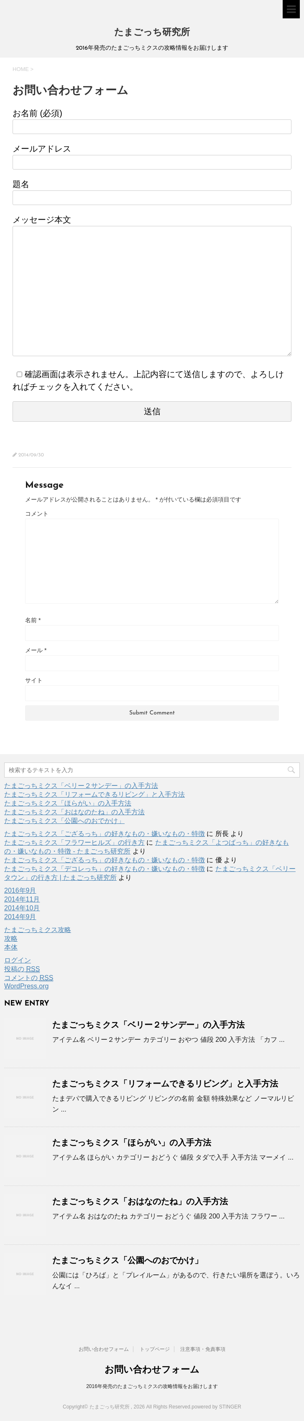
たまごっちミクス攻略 (37, 929)
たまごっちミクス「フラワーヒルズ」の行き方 (74, 842)
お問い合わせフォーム (104, 1349)
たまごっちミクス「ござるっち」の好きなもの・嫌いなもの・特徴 (104, 833)
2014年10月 (22, 908)
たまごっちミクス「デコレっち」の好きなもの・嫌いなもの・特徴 (104, 868)
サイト (34, 680)
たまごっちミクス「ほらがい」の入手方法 (67, 803)
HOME (21, 69)
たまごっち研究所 (152, 33)
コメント (37, 513)
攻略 (11, 938)
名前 (33, 620)
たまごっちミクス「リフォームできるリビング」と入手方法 (94, 794)
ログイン (17, 960)
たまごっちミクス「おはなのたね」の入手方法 (74, 812)
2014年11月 (22, 899)
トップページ (155, 1349)
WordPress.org (26, 986)
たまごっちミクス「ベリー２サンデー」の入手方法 (81, 785)
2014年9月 (20, 916)
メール (35, 650)
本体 (11, 947)
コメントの (28, 978)
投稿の (22, 969)
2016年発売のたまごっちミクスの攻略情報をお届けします (152, 1386)
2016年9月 (20, 890)
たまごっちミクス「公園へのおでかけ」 (64, 820)
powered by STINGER (216, 1407)
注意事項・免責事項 (202, 1349)
